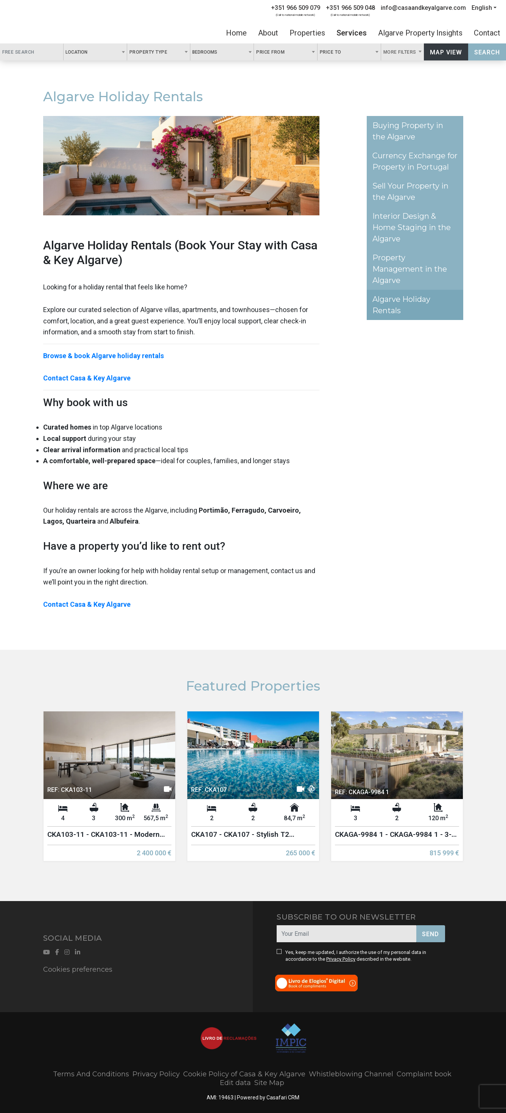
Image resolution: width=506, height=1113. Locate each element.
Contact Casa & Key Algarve (87, 378)
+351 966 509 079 (295, 7)
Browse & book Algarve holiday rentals (103, 356)
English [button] (482, 7)
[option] (109, 792)
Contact (487, 32)
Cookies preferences (77, 969)
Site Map (269, 1083)
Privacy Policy (340, 959)
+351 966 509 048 (350, 7)
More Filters (400, 52)
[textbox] (91, 52)
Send (430, 934)
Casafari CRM (282, 1097)
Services (351, 32)
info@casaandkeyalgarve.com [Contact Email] (423, 7)
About (268, 32)
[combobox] (95, 51)
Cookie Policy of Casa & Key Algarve (244, 1074)
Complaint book (424, 1074)
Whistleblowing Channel (351, 1074)
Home (236, 32)
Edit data (235, 1083)
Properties (307, 32)
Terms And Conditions (91, 1074)
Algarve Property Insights (420, 32)
